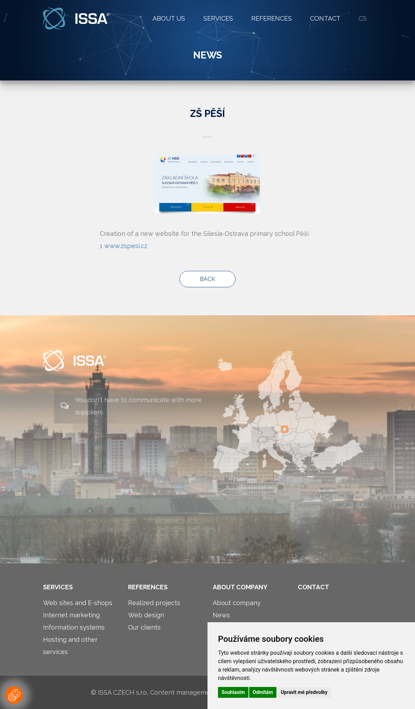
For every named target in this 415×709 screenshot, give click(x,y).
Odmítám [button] (263, 692)
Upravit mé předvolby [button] (304, 692)
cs (363, 18)
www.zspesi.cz (125, 246)
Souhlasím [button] (233, 692)
